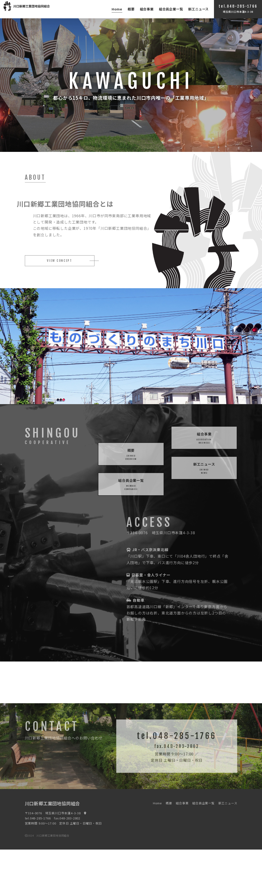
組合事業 (147, 8)
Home (117, 8)
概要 (131, 8)
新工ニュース (198, 8)
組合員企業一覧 (171, 8)
